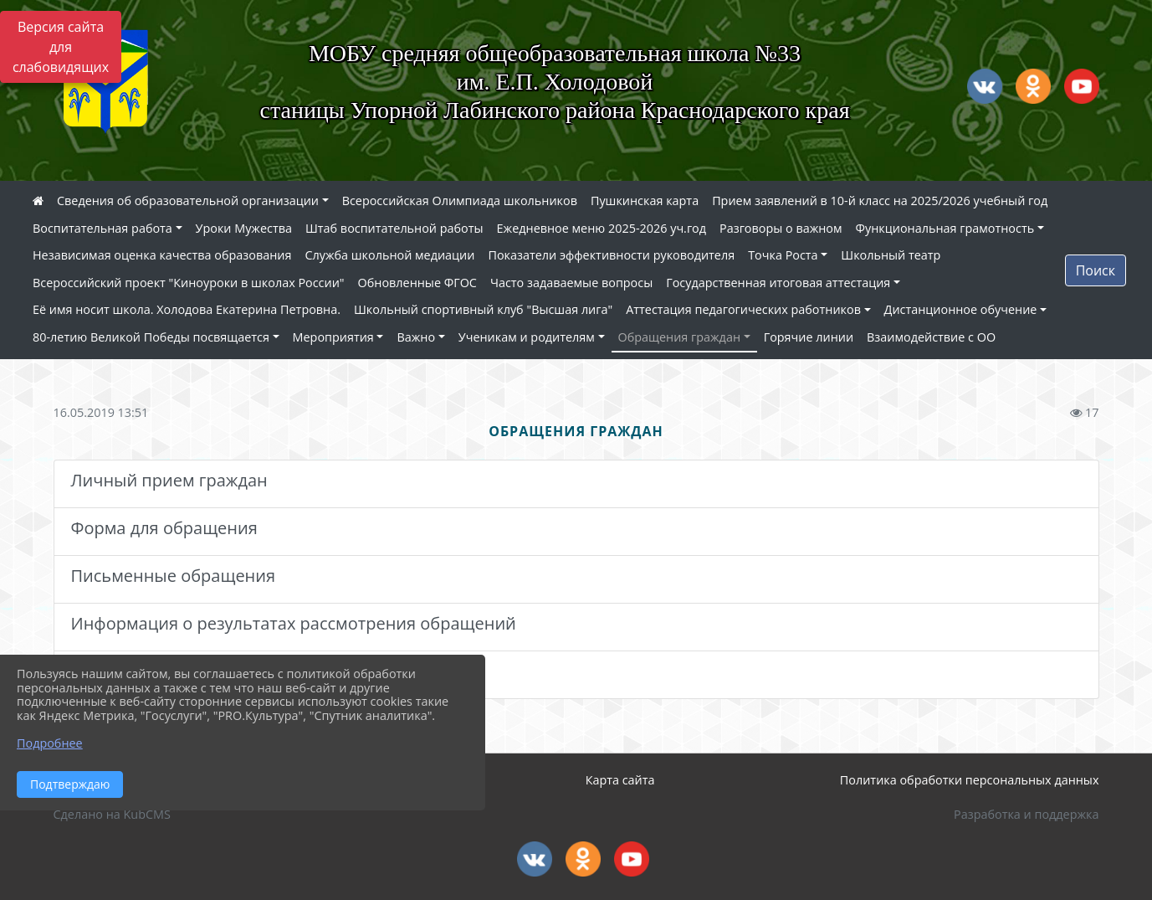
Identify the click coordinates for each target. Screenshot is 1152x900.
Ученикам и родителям (526, 337)
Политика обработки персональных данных (969, 780)
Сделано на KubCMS (112, 814)
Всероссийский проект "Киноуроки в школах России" (189, 283)
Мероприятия (333, 337)
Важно (416, 337)
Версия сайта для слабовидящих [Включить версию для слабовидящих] (61, 47)
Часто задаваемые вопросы (571, 283)
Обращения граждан (679, 337)
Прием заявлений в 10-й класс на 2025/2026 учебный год (879, 200)
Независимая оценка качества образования (162, 255)
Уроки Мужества (244, 228)
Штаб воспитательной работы (394, 228)
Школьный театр (890, 255)
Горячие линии (808, 337)
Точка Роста (782, 255)
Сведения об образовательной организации (188, 200)
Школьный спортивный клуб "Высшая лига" (483, 309)
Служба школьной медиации (389, 255)
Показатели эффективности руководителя (611, 255)
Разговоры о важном (780, 228)
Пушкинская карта (645, 200)
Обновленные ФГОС (417, 283)
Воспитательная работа (102, 228)
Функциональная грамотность (945, 228)
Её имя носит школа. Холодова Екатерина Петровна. (186, 309)
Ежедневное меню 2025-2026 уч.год (601, 228)
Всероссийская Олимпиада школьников (459, 200)
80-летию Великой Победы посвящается (151, 337)
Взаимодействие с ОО (931, 337)
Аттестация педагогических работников (743, 309)
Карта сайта (620, 780)
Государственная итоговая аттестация (778, 283)
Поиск (1095, 270)
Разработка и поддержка (1026, 814)
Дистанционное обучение (960, 309)
